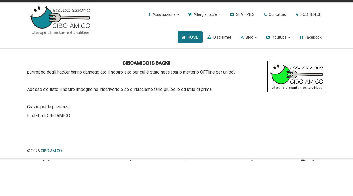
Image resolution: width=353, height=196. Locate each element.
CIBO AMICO (51, 151)
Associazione (164, 14)
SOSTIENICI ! (311, 14)
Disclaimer (222, 37)
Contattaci (278, 14)
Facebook (313, 37)
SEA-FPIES (245, 14)
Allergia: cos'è (205, 14)
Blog (249, 37)
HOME (193, 37)
